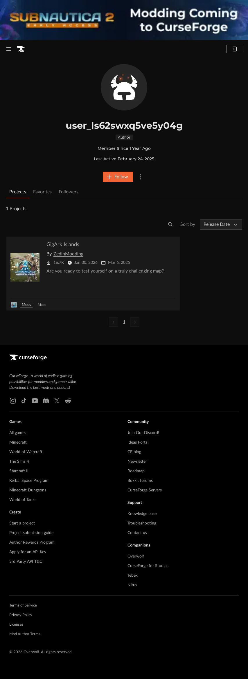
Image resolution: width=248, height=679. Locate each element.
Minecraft (18, 442)
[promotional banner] (124, 20)
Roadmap (136, 471)
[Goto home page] (21, 49)
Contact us (137, 533)
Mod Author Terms (24, 634)
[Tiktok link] (23, 400)
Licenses (16, 625)
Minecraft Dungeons (27, 490)
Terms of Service (23, 605)
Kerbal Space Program (28, 481)
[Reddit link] (67, 400)
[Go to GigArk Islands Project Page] (93, 274)
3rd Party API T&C (25, 562)
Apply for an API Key (27, 552)
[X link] (56, 400)
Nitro (132, 585)
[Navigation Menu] (9, 49)
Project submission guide (31, 533)
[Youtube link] (34, 400)
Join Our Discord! (143, 433)
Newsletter (137, 462)
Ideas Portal (137, 442)
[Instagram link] (12, 400)
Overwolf (135, 556)
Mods (26, 305)
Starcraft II (18, 471)
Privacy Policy (20, 615)
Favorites (42, 192)
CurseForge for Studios (147, 566)
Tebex (132, 575)
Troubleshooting (141, 523)
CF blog (134, 452)
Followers (68, 192)
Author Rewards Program (32, 542)
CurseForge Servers (144, 490)
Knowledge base (142, 514)
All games (17, 433)
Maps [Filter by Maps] (42, 304)
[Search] (170, 224)
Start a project (22, 523)
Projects (17, 192)
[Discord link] (45, 400)
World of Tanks (22, 500)
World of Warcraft (25, 452)
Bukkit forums (140, 481)
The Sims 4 (19, 462)
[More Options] (140, 177)
